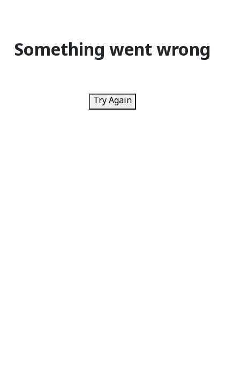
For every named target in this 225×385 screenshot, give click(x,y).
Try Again (112, 101)
